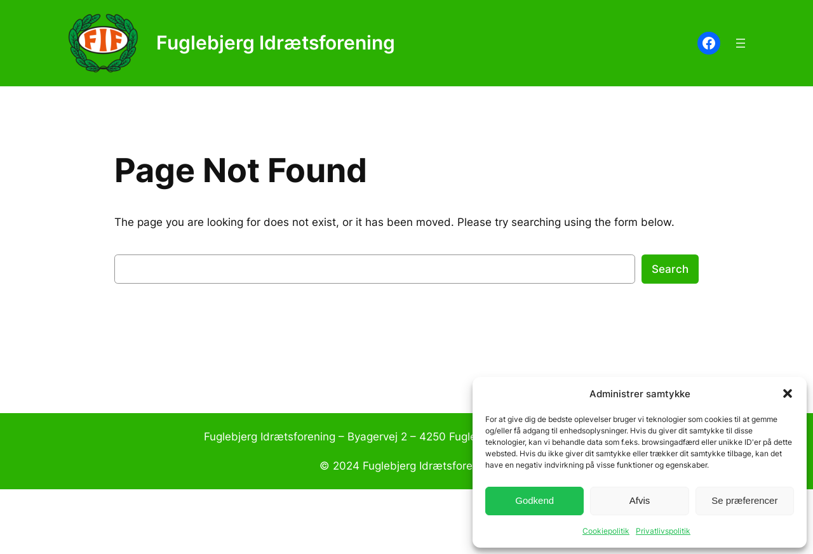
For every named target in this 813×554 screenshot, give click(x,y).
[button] (787, 393)
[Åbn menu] (740, 43)
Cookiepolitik (605, 531)
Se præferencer (744, 500)
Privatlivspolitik (663, 531)
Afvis (639, 500)
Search (670, 269)
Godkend (534, 500)
